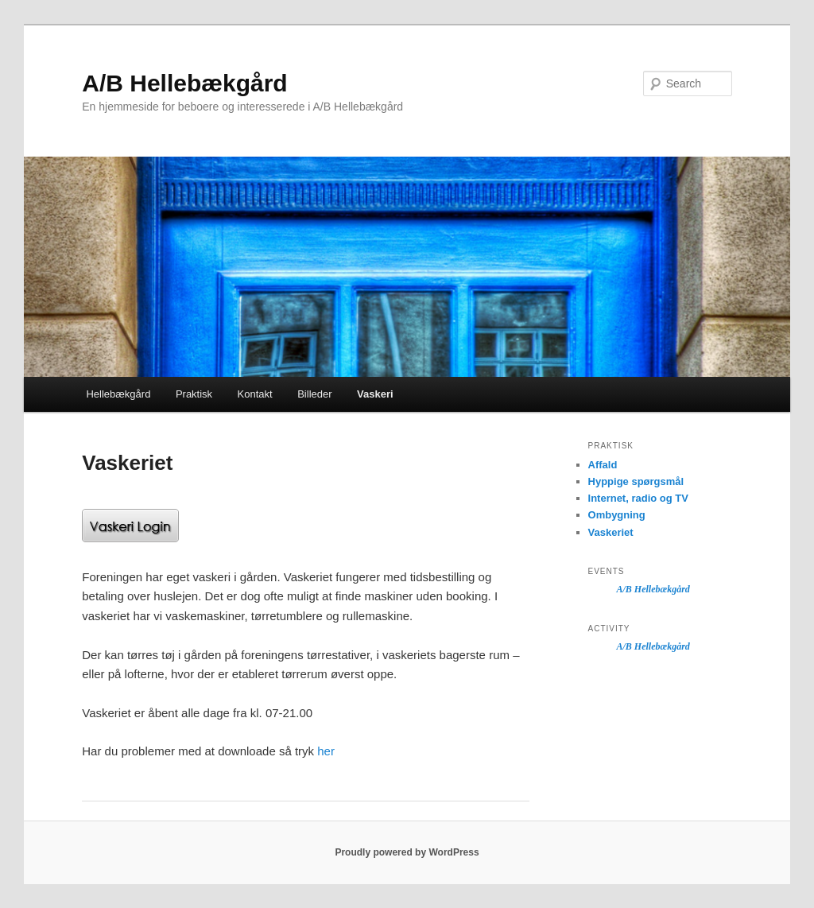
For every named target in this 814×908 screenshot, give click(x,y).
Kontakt (255, 394)
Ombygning (616, 515)
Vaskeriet (611, 532)
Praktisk (194, 394)
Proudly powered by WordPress (407, 852)
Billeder (314, 394)
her (326, 751)
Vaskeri (375, 394)
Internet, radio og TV (638, 498)
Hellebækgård (118, 394)
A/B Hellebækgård (184, 83)
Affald (603, 465)
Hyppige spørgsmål (636, 481)
